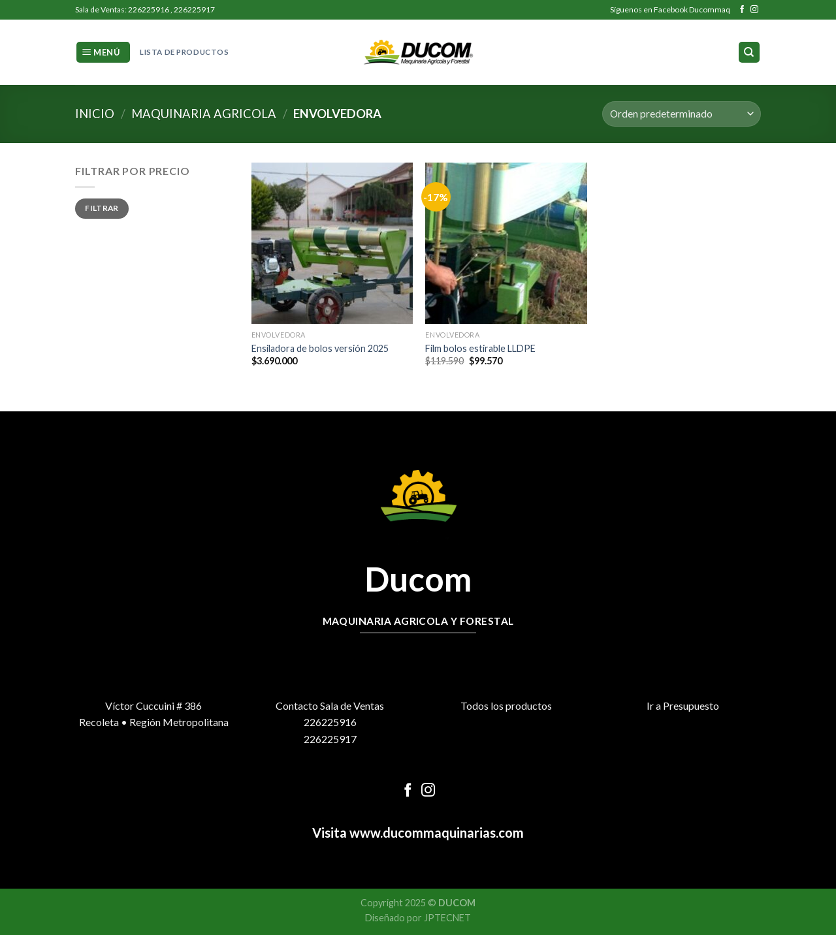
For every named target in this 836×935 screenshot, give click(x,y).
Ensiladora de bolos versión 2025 (320, 348)
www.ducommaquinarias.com (435, 832)
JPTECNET (447, 917)
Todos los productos (506, 705)
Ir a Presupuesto (683, 705)
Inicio (94, 113)
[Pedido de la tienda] (681, 114)
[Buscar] (749, 52)
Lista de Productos (184, 52)
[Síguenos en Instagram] (754, 9)
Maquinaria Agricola (203, 113)
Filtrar (102, 208)
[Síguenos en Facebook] (742, 9)
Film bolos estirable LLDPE (480, 348)
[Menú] (103, 52)
